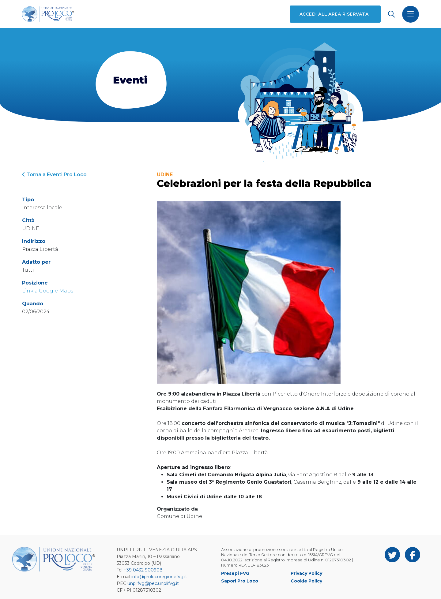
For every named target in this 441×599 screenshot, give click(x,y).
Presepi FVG (235, 573)
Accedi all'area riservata (334, 14)
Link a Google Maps (47, 291)
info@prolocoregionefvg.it (159, 576)
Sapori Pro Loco (239, 581)
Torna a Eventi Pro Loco (54, 174)
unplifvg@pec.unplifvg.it (153, 583)
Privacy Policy (306, 573)
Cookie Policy (306, 581)
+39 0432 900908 (143, 570)
